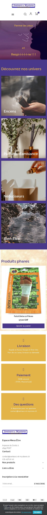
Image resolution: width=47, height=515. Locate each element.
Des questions (23, 404)
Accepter (37, 512)
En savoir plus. (27, 512)
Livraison (23, 346)
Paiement (23, 375)
